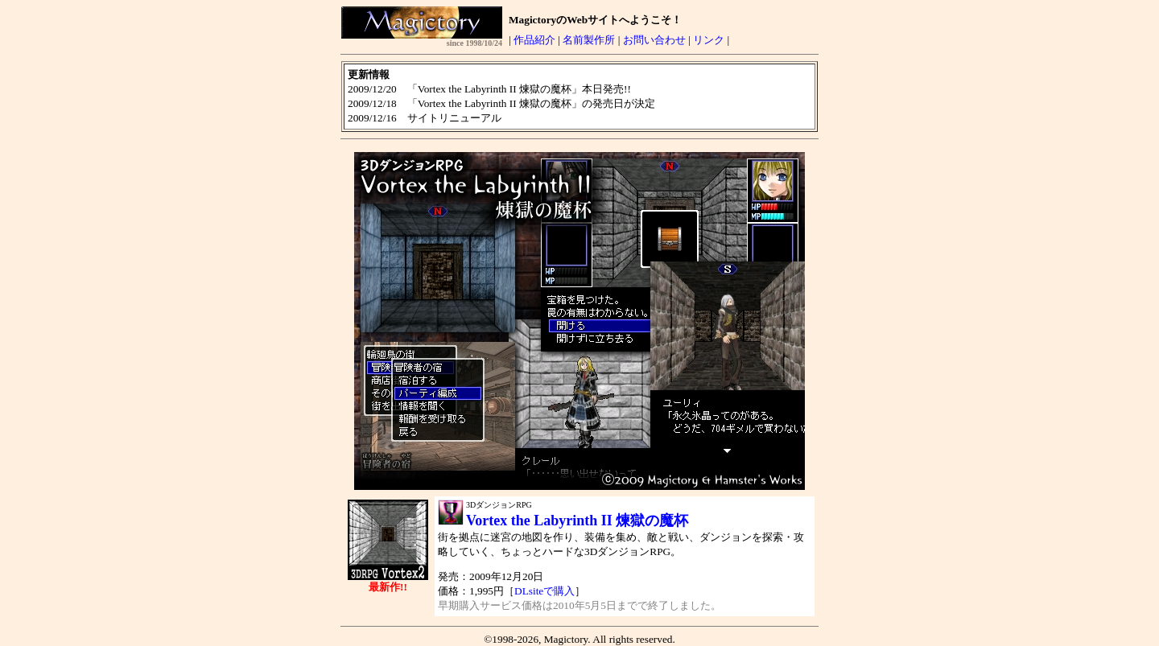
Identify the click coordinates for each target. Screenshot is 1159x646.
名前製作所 (589, 40)
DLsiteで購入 (544, 591)
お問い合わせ (654, 40)
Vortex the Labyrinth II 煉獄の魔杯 (577, 520)
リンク (708, 40)
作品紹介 (534, 40)
